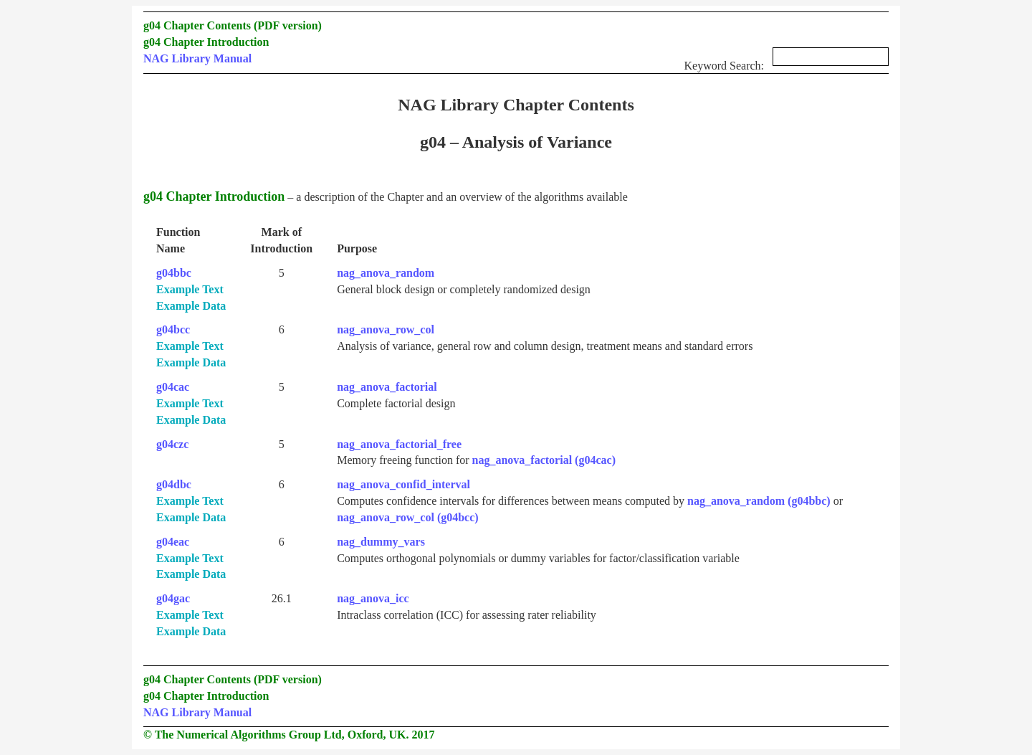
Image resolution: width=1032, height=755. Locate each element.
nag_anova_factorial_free (399, 444)
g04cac (172, 387)
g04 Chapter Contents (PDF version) (232, 25)
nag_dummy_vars (381, 542)
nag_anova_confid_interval (403, 484)
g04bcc (173, 329)
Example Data (191, 306)
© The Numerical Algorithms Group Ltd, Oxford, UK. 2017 (288, 734)
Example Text (190, 289)
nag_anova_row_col (385, 329)
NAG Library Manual (197, 58)
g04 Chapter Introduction (206, 42)
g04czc (172, 444)
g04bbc (173, 273)
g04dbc (173, 484)
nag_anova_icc (372, 598)
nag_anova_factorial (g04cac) (544, 460)
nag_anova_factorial (387, 387)
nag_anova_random (385, 273)
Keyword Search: (786, 61)
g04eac (172, 542)
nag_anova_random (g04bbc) (759, 501)
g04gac (173, 598)
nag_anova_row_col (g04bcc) (407, 517)
